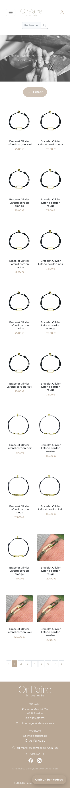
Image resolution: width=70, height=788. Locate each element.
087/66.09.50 (37, 740)
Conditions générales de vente (35, 723)
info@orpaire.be (37, 735)
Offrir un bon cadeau (49, 779)
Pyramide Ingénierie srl (44, 768)
